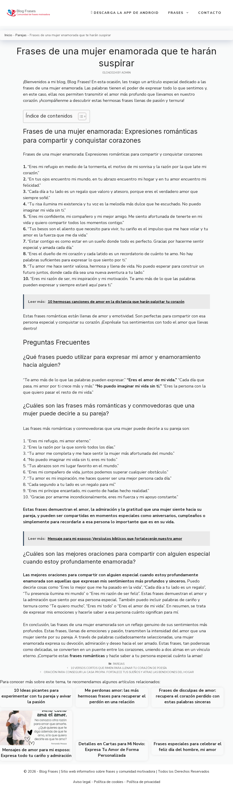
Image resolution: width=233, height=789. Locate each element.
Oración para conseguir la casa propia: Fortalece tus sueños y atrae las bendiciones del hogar (119, 672)
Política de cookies (108, 782)
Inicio (8, 35)
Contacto (209, 13)
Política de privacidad (143, 782)
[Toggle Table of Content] (80, 116)
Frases (181, 13)
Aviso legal (82, 782)
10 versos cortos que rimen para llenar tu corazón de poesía (119, 668)
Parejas (21, 35)
